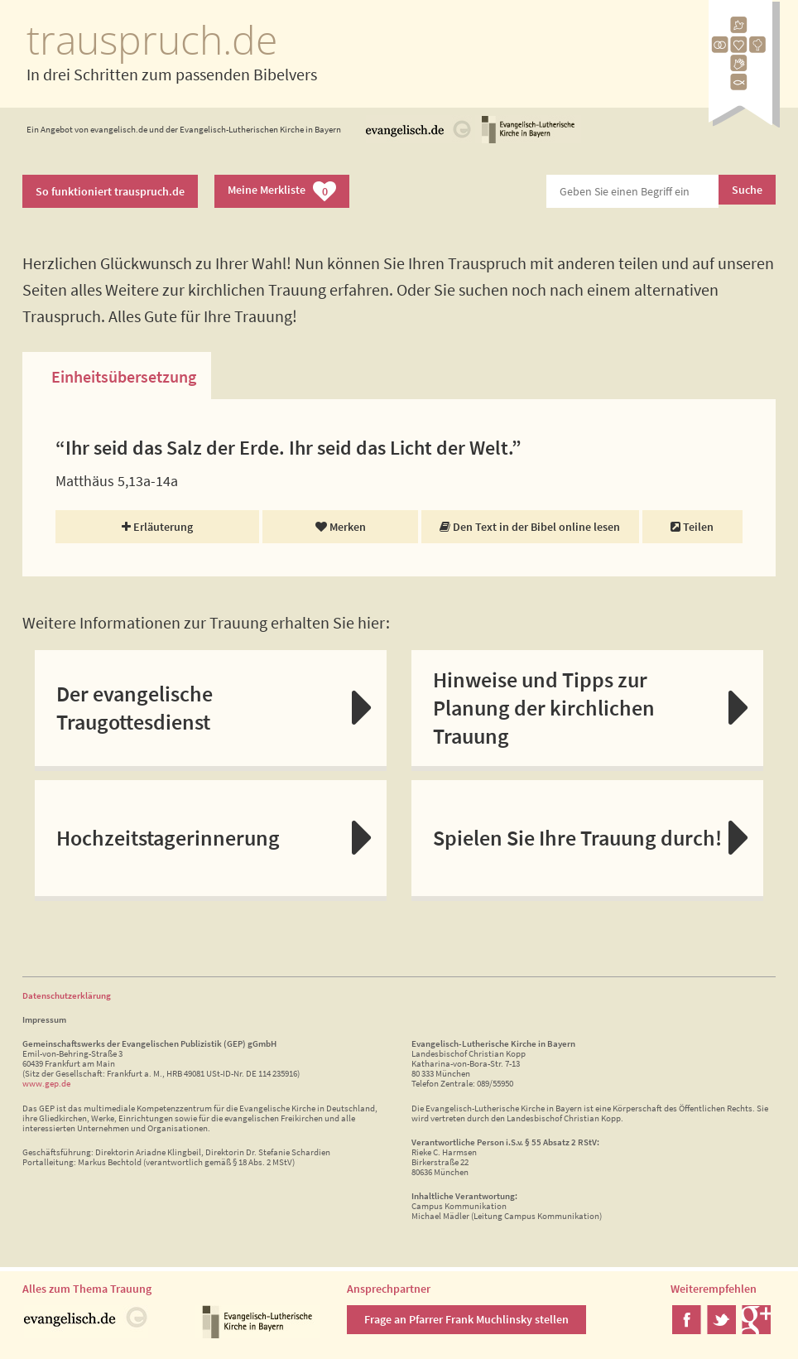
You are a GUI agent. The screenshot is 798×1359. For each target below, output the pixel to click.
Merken (340, 526)
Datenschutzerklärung (66, 995)
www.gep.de (46, 1083)
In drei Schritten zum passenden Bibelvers (171, 74)
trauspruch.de (151, 39)
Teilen (692, 526)
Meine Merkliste (282, 191)
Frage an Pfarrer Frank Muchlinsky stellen (466, 1319)
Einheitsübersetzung (123, 376)
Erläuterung (157, 526)
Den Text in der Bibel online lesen (530, 526)
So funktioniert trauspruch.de (110, 191)
